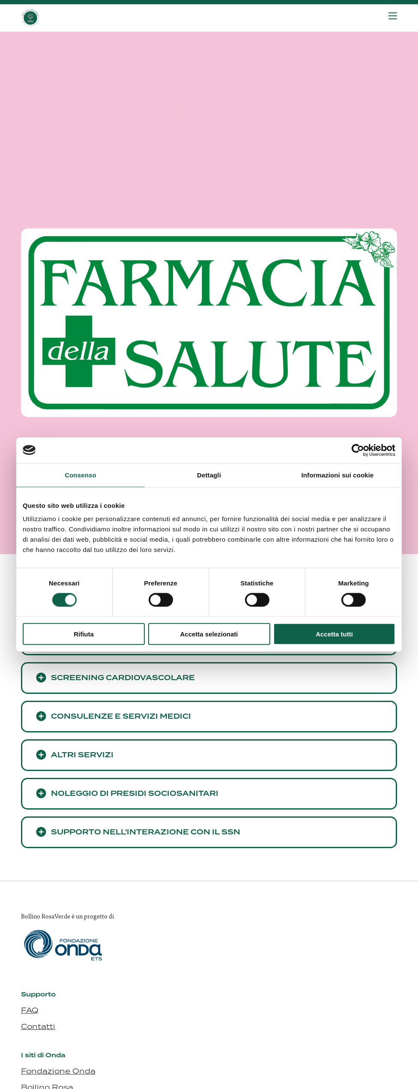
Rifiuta (84, 634)
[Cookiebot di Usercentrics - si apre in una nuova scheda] (357, 450)
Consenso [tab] (80, 474)
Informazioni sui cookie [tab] (338, 474)
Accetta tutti (334, 634)
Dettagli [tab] (209, 474)
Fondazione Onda (58, 1071)
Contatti (38, 1026)
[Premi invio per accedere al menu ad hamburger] (392, 15)
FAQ (30, 1010)
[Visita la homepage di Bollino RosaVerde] (64, 18)
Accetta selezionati (209, 634)
